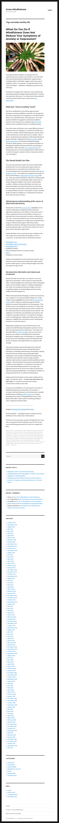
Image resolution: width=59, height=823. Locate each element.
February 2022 (11, 617)
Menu (50, 10)
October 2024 (11, 548)
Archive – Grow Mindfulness (14, 810)
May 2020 (10, 662)
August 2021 (11, 630)
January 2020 (11, 670)
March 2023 (11, 589)
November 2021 (12, 623)
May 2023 (10, 585)
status (36, 443)
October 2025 (11, 522)
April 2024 (10, 561)
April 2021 (10, 638)
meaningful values (38, 437)
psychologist (24, 441)
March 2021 (11, 640)
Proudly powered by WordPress (25, 818)
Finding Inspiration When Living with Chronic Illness (24, 478)
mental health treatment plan (29, 175)
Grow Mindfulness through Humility (31, 503)
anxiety (27, 432)
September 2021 (12, 627)
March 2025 (11, 537)
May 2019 (10, 688)
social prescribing (30, 443)
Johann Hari (21, 437)
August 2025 (11, 527)
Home (8, 806)
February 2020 (11, 668)
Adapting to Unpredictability (16, 476)
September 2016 (12, 745)
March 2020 (11, 666)
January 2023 (11, 593)
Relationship (11, 773)
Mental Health (11, 767)
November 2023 (12, 572)
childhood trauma (38, 433)
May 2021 (10, 636)
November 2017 (12, 726)
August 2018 (11, 707)
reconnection (31, 441)
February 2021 (11, 642)
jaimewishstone (12, 503)
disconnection (40, 435)
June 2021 (10, 634)
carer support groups (31, 147)
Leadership (11, 764)
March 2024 (11, 563)
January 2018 (11, 722)
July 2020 (10, 657)
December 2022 (12, 595)
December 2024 (12, 544)
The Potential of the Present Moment (31, 499)
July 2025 (10, 529)
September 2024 (12, 550)
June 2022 (10, 608)
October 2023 (11, 574)
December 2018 (12, 698)
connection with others (24, 435)
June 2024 (10, 557)
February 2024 (11, 565)
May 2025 (10, 533)
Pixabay (31, 409)
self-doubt (17, 443)
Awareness (10, 762)
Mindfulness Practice (14, 769)
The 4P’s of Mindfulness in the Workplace (27, 497)
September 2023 (12, 576)
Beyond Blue (33, 139)
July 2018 (10, 709)
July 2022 (10, 606)
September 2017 (12, 730)
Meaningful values (11, 246)
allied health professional (29, 430)
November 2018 (12, 700)
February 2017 (11, 735)
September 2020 (12, 653)
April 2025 (10, 535)
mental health (29, 438)
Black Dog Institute (12, 141)
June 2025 (10, 531)
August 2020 (11, 655)
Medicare (17, 438)
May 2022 (10, 610)
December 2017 (12, 724)
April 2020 (10, 664)
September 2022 (12, 602)
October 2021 (11, 625)
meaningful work (10, 438)
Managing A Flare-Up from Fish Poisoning (20, 471)
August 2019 (11, 681)
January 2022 (11, 619)
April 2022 (10, 612)
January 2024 (11, 567)
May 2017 (10, 733)
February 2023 (11, 591)
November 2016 (12, 741)
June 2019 (10, 685)
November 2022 (12, 597)
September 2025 (12, 525)
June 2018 (10, 711)
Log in (9, 790)
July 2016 (10, 748)
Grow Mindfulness (16, 9)
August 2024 (11, 552)
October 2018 (11, 703)
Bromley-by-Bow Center (16, 433)
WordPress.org (12, 796)
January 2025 (11, 542)
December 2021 (12, 621)
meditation (23, 438)
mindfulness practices (11, 441)
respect (42, 441)
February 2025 (11, 540)
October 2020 (11, 651)
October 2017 (11, 728)
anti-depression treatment (18, 432)
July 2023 (10, 580)
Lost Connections (26, 207)
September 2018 (12, 705)
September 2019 (12, 679)
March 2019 (11, 692)
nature (18, 441)
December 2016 (12, 739)
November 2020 (12, 649)
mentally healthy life (29, 440)
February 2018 (11, 720)
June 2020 (10, 660)
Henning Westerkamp (18, 409)
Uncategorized (18, 430)
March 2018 (11, 718)
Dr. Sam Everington (23, 332)
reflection (37, 441)
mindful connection (28, 394)
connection (15, 435)
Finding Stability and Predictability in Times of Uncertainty (25, 473)
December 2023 (12, 570)
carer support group (28, 433)
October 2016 (11, 743)
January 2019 (11, 696)
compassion (9, 435)
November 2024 (12, 546)
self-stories (37, 122)
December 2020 (12, 647)
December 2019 (12, 672)
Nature (8, 253)
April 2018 (10, 715)
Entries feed (11, 792)
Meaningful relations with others (16, 244)
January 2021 (11, 645)
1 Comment (14, 445)
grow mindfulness (13, 437)
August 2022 (11, 604)
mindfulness (37, 440)
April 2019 (10, 690)
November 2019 (12, 675)
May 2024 (10, 559)
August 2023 (11, 578)
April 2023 (10, 587)
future (7, 437)
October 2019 (11, 677)
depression (33, 435)
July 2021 (10, 632)
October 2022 (11, 600)
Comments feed (12, 794)
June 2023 (10, 582)
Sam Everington (10, 443)
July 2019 (10, 683)
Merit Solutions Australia (13, 813)
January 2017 (11, 737)
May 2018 (10, 713)
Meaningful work (11, 242)
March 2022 (11, 615)
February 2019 (11, 694)
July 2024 (10, 555)
